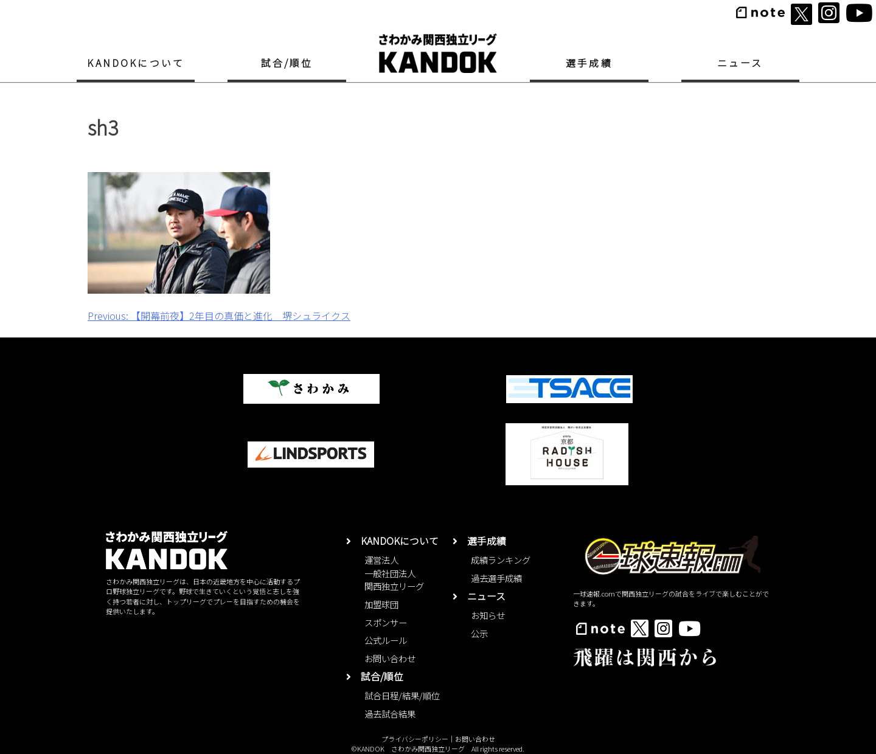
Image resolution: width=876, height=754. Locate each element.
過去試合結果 (389, 713)
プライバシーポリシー (414, 739)
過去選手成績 (496, 578)
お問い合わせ (389, 658)
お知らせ (488, 615)
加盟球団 (381, 604)
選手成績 (589, 63)
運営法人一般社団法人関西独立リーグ (394, 572)
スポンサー (385, 622)
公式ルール (385, 640)
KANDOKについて (135, 63)
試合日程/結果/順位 (402, 695)
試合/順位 (287, 63)
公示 (479, 633)
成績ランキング (500, 559)
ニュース (740, 63)
